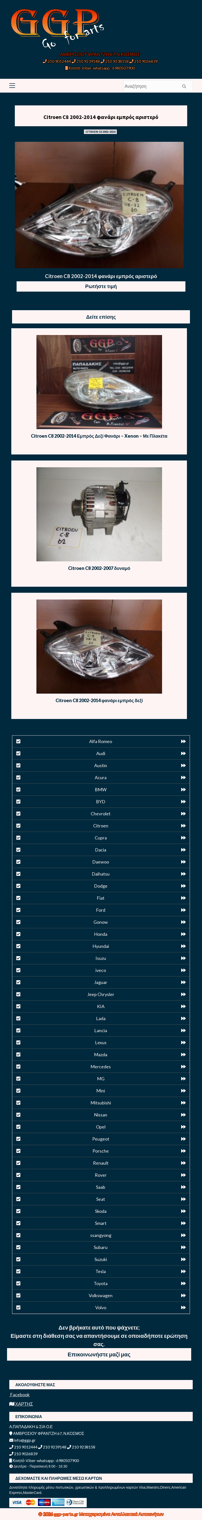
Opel (101, 1127)
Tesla (100, 1271)
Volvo (100, 1307)
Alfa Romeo (100, 741)
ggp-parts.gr (66, 1514)
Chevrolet (101, 813)
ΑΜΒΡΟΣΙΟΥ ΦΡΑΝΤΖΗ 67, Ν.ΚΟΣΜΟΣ (100, 54)
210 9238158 (114, 61)
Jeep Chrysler (100, 994)
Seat (100, 1199)
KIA (101, 1006)
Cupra (101, 837)
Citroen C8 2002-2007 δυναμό (99, 568)
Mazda (100, 1054)
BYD (100, 801)
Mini (100, 1090)
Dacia (100, 849)
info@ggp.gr (22, 1440)
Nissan (100, 1114)
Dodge (101, 886)
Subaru (101, 1247)
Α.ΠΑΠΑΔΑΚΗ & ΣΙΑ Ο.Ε (31, 1426)
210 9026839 (143, 61)
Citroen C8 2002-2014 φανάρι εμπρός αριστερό (100, 116)
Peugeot (100, 1139)
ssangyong (100, 1235)
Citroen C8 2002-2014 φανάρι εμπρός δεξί (99, 700)
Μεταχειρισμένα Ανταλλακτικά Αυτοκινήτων (121, 1514)
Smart (101, 1223)
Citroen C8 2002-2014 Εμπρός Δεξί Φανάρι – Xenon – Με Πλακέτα (99, 436)
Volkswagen (101, 1295)
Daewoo (100, 862)
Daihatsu (101, 874)
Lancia (100, 1030)
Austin (100, 765)
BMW (101, 789)
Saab (100, 1187)
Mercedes (100, 1066)
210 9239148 (86, 61)
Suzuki (100, 1259)
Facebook (19, 1394)
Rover (101, 1175)
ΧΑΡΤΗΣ (21, 1404)
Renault (101, 1163)
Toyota (101, 1283)
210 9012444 (57, 61)
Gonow (100, 922)
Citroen (100, 825)
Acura (101, 777)
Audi (100, 753)
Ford (100, 910)
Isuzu (100, 958)
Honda (100, 934)
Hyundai (100, 946)
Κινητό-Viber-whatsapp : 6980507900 (100, 67)
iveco (100, 970)
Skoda (101, 1211)
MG (101, 1078)
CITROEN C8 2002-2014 (100, 132)
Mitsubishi (100, 1102)
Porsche (100, 1151)
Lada (101, 1018)
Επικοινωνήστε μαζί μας (99, 1354)
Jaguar (100, 982)
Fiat (101, 898)
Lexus (101, 1042)
